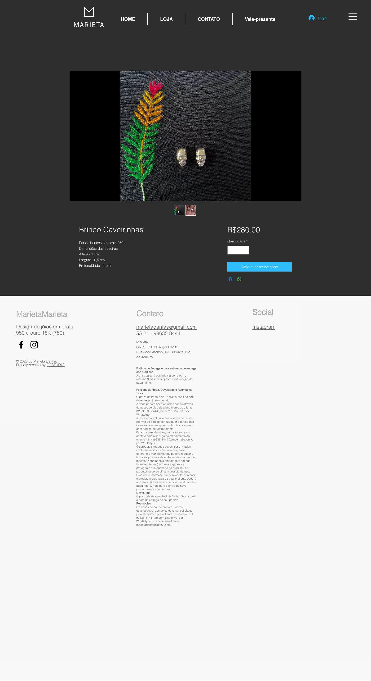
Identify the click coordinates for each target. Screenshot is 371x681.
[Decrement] (231, 250)
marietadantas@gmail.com (166, 327)
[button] (353, 16)
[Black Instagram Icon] (34, 345)
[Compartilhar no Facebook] (230, 279)
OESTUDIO (56, 365)
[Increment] (245, 250)
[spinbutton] (238, 250)
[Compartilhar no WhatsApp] (239, 279)
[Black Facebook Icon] (21, 345)
